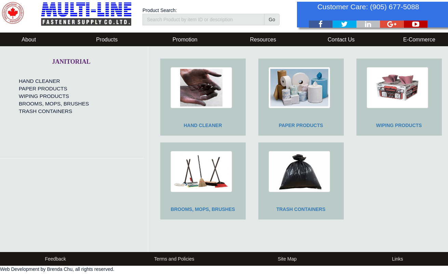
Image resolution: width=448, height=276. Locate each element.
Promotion (185, 39)
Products (107, 39)
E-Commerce (419, 39)
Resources (263, 39)
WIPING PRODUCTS (44, 96)
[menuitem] (52, 81)
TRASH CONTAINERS (45, 111)
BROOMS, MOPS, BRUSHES (54, 103)
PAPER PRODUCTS (43, 88)
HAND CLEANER (39, 81)
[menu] (52, 96)
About (29, 39)
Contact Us (341, 39)
